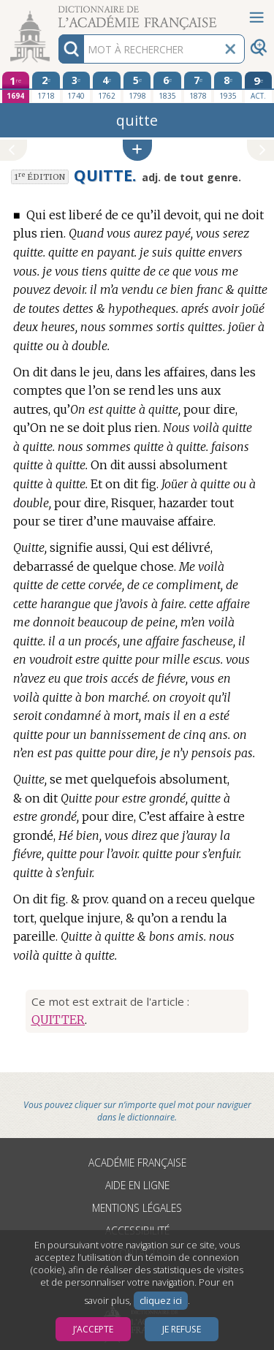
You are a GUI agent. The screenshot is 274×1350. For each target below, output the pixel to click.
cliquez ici (161, 1300)
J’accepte (93, 1329)
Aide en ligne (137, 1185)
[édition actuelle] (259, 87)
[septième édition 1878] (198, 87)
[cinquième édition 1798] (137, 87)
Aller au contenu (57, 12)
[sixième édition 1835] (167, 87)
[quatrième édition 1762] (107, 87)
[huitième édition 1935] (228, 87)
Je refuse (181, 1329)
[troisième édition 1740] (77, 87)
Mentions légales (137, 1208)
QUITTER (58, 1019)
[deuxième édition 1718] (46, 87)
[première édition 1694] (16, 87)
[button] (137, 150)
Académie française (137, 1162)
